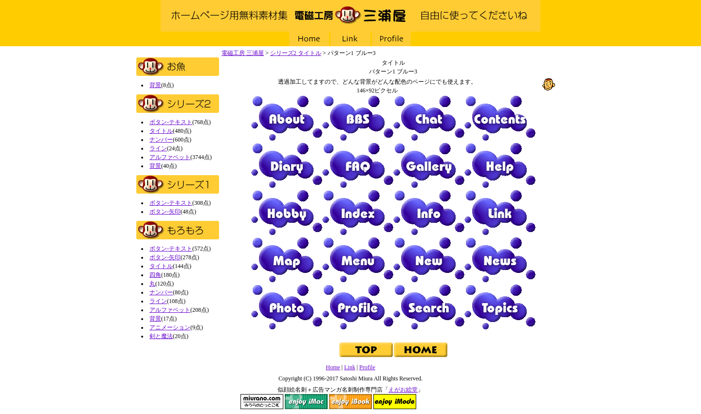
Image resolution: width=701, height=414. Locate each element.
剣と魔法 (161, 336)
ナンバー (161, 139)
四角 (155, 274)
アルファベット (169, 157)
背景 (155, 85)
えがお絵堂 (403, 389)
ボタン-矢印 (165, 211)
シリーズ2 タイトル (295, 53)
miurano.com (261, 401)
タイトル (161, 130)
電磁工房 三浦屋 (350, 16)
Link (350, 39)
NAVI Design (439, 401)
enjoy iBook (350, 401)
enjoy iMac (306, 401)
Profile (392, 39)
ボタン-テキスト (170, 122)
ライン (158, 148)
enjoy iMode (394, 401)
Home (309, 39)
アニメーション (169, 327)
